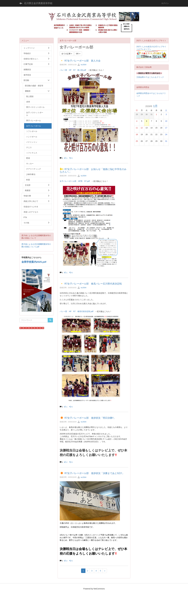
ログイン (165, 3)
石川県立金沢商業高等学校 (38, 3)
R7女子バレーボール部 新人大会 (82, 60)
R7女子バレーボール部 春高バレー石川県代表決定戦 (93, 283)
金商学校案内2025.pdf (33, 262)
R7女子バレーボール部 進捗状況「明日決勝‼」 (90, 418)
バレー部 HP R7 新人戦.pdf (73, 70)
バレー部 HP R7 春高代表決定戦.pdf (76, 311)
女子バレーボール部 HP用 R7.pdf (75, 181)
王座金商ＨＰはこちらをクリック (150, 77)
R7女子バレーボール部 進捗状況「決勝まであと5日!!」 (94, 473)
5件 (78, 54)
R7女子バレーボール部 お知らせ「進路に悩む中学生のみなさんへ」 (93, 170)
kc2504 (81, 65)
